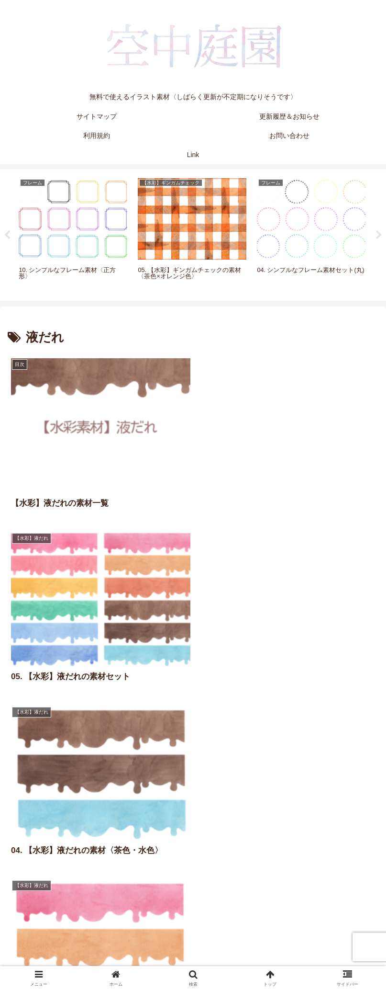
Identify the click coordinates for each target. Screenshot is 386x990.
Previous (7, 235)
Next (379, 235)
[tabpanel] (73, 233)
